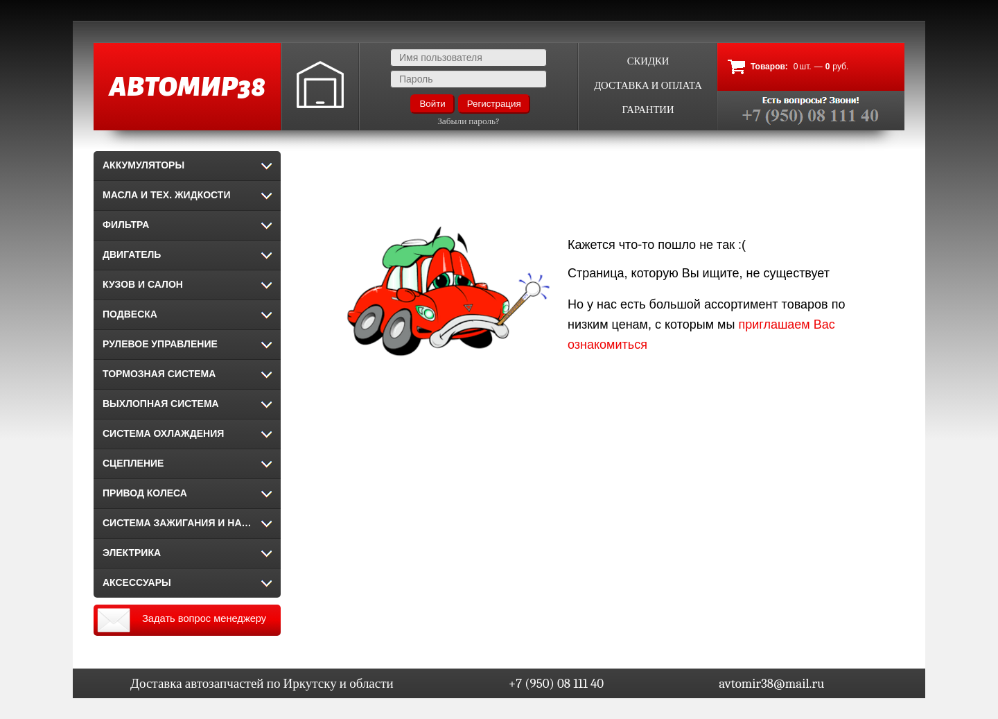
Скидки (648, 61)
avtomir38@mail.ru (771, 683)
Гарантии (648, 110)
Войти (432, 103)
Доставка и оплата (648, 86)
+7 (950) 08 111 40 (556, 683)
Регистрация (494, 103)
